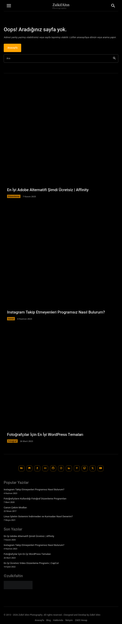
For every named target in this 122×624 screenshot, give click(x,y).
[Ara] (114, 58)
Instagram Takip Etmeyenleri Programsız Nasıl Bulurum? (56, 312)
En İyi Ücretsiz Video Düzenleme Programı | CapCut (31, 563)
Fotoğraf (12, 441)
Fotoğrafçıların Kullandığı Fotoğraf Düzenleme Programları (35, 498)
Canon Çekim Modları (15, 507)
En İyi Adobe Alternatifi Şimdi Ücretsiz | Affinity (48, 190)
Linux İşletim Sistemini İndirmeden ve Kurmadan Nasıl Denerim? (38, 516)
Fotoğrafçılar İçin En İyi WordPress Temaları (45, 435)
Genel (11, 318)
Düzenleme (14, 196)
